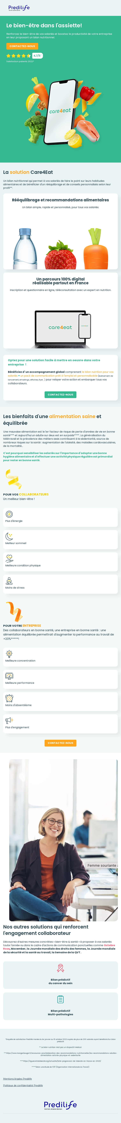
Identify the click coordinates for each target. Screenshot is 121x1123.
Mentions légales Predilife (17, 1078)
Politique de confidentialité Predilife (23, 1085)
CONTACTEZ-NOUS (22, 46)
